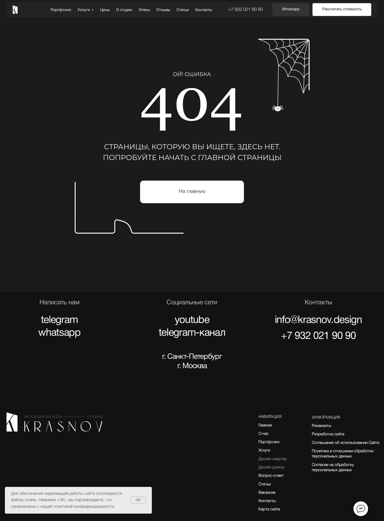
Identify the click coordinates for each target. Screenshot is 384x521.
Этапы (144, 10)
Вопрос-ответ (271, 476)
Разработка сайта (328, 434)
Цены (105, 10)
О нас (263, 434)
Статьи (183, 10)
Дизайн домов (271, 467)
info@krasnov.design (318, 320)
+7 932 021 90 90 (245, 10)
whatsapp (59, 333)
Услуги (84, 10)
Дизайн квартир (272, 459)
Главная (265, 425)
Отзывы (163, 10)
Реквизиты (321, 426)
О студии (124, 10)
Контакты (203, 10)
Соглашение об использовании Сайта (345, 443)
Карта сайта (269, 509)
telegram (59, 320)
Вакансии (267, 492)
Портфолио (60, 10)
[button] (341, 9)
